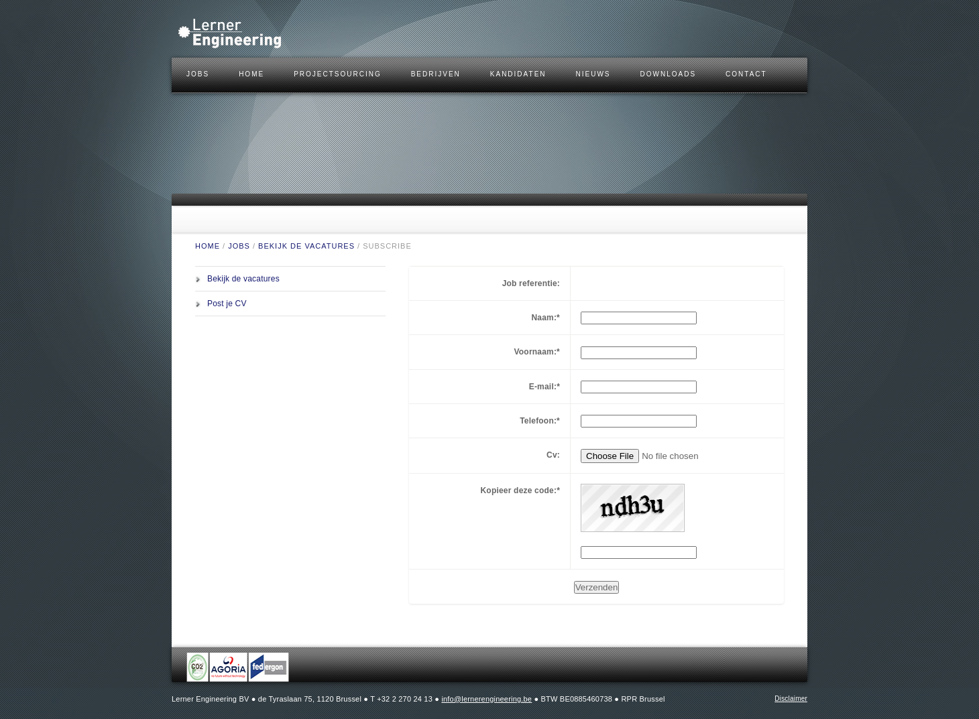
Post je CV (227, 303)
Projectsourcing (338, 74)
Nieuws (593, 74)
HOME (251, 74)
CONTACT (746, 74)
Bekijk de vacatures (306, 246)
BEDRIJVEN (436, 74)
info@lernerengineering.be (486, 699)
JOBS (197, 74)
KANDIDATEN (518, 74)
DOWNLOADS (668, 74)
